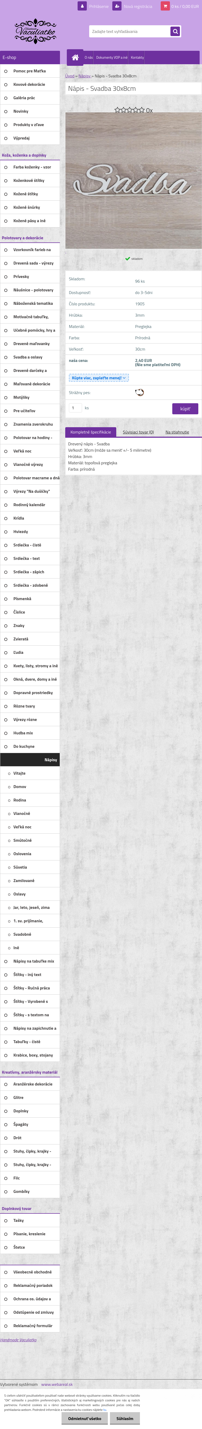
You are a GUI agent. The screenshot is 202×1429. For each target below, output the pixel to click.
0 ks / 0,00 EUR (185, 6)
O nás (89, 57)
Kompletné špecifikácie (90, 432)
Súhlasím (125, 1418)
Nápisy (84, 76)
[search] (175, 32)
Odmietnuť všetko (84, 1418)
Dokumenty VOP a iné (112, 57)
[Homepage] (76, 57)
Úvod (69, 76)
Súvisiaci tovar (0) (138, 432)
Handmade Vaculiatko (18, 1340)
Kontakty (137, 57)
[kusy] (75, 407)
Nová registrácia (137, 6)
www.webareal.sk (57, 1384)
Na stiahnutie (177, 432)
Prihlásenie (99, 6)
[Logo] (36, 31)
